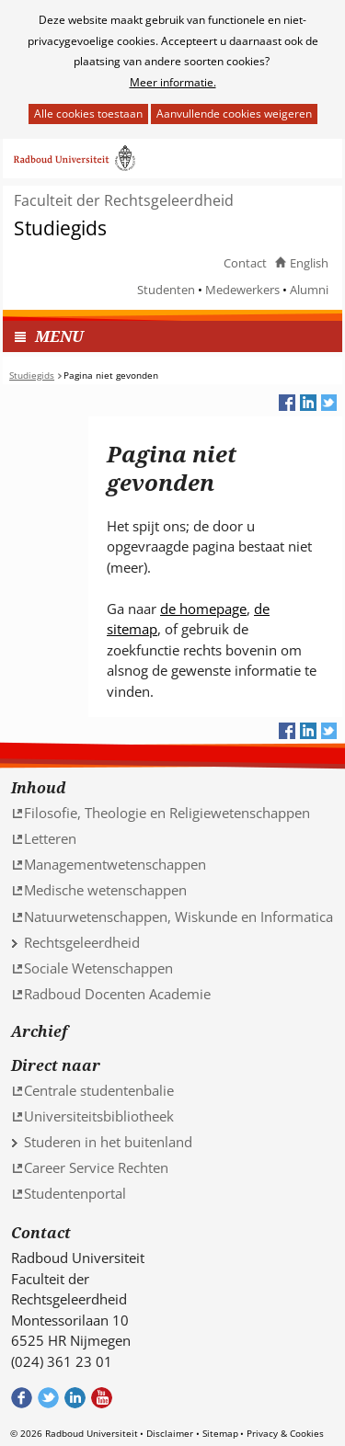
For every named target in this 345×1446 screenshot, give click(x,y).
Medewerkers (242, 289)
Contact (245, 263)
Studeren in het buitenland (108, 1142)
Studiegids (60, 228)
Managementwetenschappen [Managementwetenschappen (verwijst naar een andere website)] (115, 864)
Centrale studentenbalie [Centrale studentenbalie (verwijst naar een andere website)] (99, 1090)
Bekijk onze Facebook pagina (21, 1397)
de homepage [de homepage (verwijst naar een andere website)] (203, 608)
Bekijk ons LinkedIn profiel (75, 1397)
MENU (59, 336)
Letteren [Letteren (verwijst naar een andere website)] (50, 838)
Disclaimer (169, 1433)
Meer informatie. (173, 82)
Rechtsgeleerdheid (82, 942)
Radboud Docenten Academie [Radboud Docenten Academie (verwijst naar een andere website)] (117, 994)
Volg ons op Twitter (48, 1397)
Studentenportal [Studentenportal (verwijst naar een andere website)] (75, 1193)
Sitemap (220, 1433)
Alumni (309, 289)
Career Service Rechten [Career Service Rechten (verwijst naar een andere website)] (96, 1167)
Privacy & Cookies (285, 1433)
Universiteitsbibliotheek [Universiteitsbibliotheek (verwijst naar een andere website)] (99, 1116)
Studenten (166, 289)
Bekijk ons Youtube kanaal (101, 1397)
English (309, 263)
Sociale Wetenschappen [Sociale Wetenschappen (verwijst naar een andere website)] (98, 968)
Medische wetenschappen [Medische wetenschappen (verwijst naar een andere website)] (105, 890)
